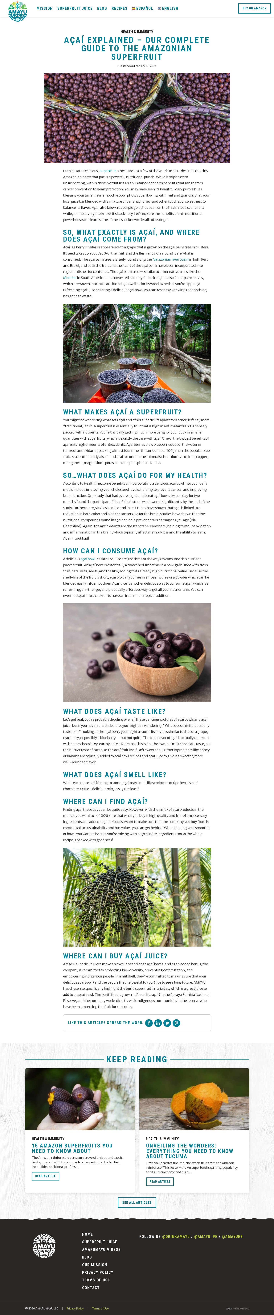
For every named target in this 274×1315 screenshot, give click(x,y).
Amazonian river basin (171, 259)
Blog (102, 8)
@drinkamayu (176, 1236)
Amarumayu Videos (101, 1249)
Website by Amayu (237, 1308)
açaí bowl (88, 559)
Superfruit (107, 171)
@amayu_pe (206, 1236)
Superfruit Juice (75, 8)
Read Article (45, 1176)
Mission (45, 8)
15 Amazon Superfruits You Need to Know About (72, 1148)
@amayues (232, 1236)
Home (87, 1234)
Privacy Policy (97, 1272)
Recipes (120, 8)
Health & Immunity (137, 31)
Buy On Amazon (255, 8)
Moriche (69, 278)
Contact (91, 1287)
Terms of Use (96, 1280)
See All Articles (137, 1203)
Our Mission (94, 1265)
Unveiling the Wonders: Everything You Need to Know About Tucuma (190, 1151)
